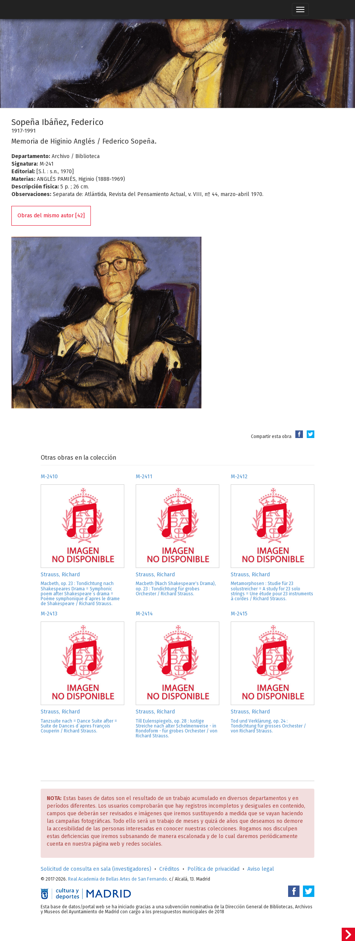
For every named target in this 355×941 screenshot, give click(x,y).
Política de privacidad (213, 869)
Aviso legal (260, 869)
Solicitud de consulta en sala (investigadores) (96, 869)
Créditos (169, 869)
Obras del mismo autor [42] (51, 215)
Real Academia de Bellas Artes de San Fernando (117, 879)
